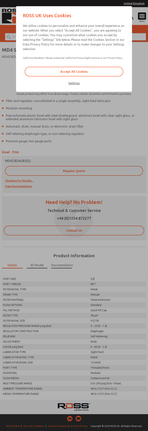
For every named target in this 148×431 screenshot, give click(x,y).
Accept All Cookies (74, 71)
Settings (74, 83)
